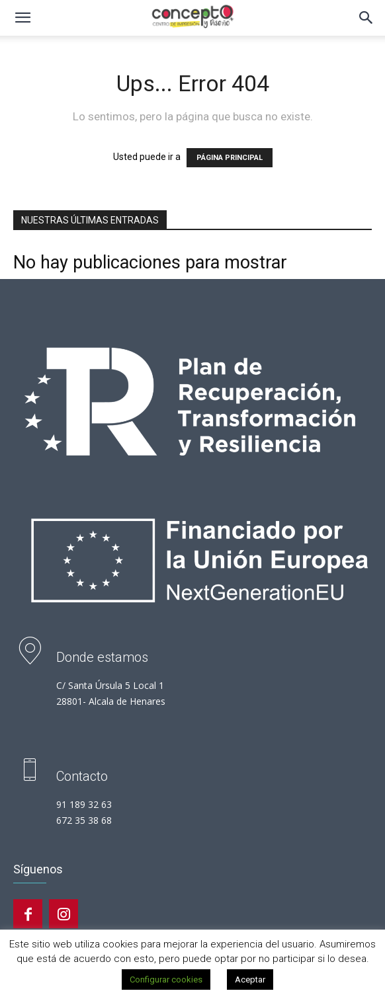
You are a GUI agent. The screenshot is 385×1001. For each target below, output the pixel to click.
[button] (22, 18)
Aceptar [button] (250, 979)
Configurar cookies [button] (166, 979)
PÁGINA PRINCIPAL (229, 157)
